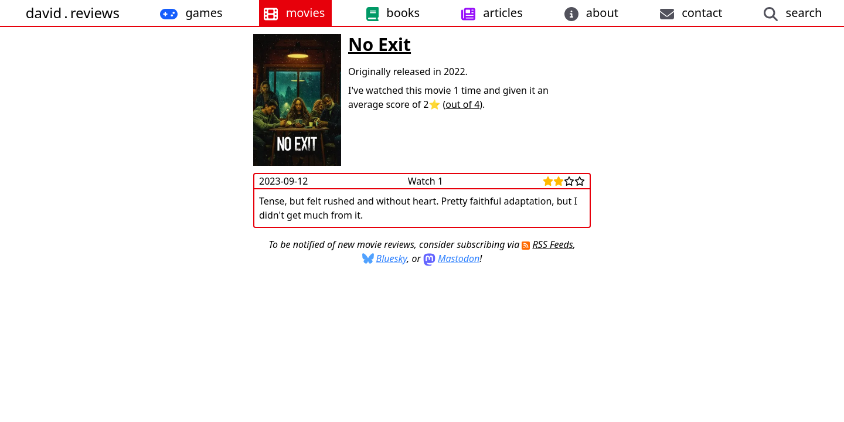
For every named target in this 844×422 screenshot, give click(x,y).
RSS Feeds (552, 244)
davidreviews (73, 12)
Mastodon (458, 258)
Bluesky (391, 258)
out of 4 (462, 104)
